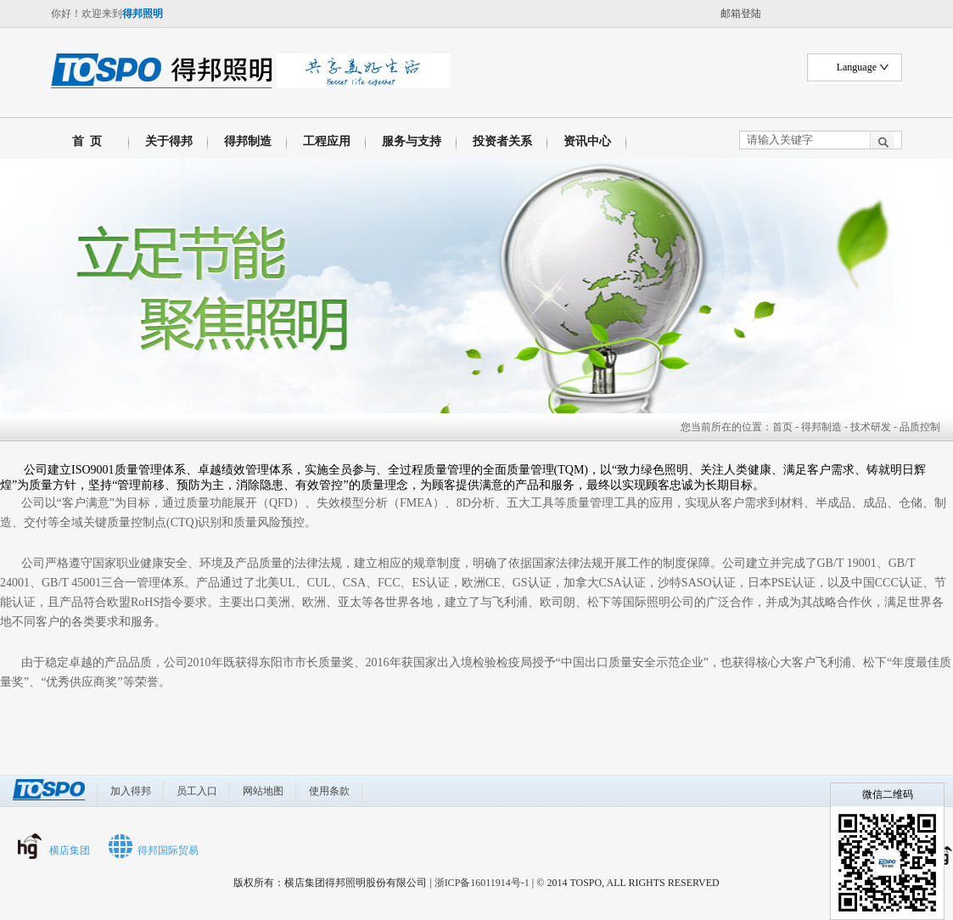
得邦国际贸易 (168, 850)
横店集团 (69, 850)
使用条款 (329, 791)
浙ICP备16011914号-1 (482, 883)
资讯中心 (587, 141)
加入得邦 (130, 791)
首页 (782, 427)
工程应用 (326, 141)
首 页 (84, 141)
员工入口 (197, 791)
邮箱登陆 (740, 14)
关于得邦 (169, 141)
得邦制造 (248, 141)
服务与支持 (411, 141)
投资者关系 (502, 141)
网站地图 (263, 791)
